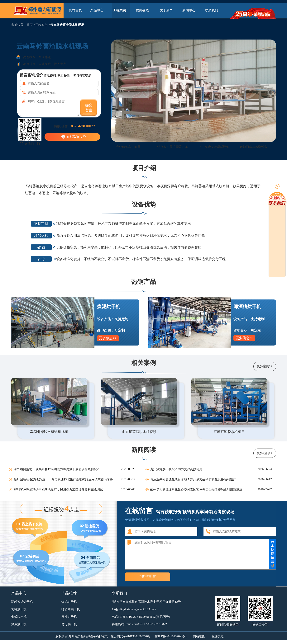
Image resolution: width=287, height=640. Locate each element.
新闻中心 (188, 10)
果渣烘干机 (69, 616)
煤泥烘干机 (69, 601)
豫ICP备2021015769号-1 (171, 636)
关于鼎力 (166, 10)
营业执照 (217, 636)
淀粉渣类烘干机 (22, 601)
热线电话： (74, 126)
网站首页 (75, 10)
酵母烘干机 (69, 624)
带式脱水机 (18, 616)
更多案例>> (265, 366)
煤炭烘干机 (18, 624)
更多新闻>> (265, 453)
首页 (29, 24)
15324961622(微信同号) (154, 616)
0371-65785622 (135, 624)
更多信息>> (108, 338)
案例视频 (143, 10)
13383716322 (127, 616)
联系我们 (211, 10)
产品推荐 (69, 593)
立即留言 (145, 576)
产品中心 (98, 10)
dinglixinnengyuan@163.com (137, 609)
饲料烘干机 (18, 609)
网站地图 (199, 636)
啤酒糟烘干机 (70, 609)
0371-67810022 (157, 624)
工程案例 (120, 10)
